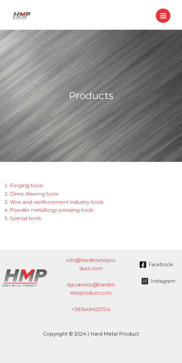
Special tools (25, 218)
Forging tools (26, 186)
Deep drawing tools (34, 194)
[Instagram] (158, 281)
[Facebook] (156, 264)
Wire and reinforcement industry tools (56, 202)
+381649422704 (90, 309)
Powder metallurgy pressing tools (51, 210)
